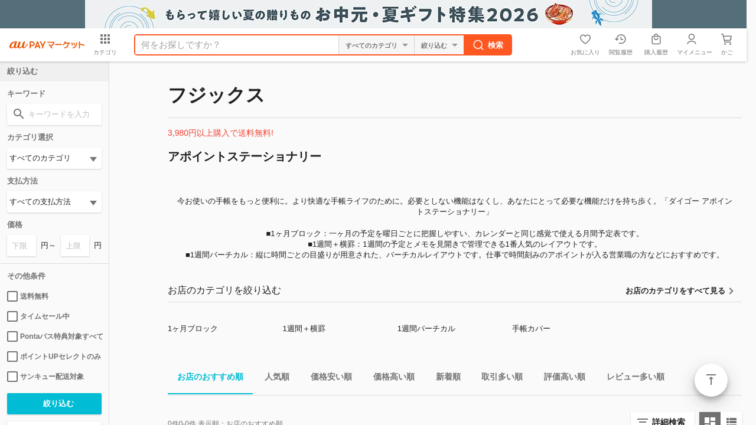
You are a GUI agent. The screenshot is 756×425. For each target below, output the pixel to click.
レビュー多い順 (630, 378)
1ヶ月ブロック (193, 328)
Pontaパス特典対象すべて (54, 336)
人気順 (272, 378)
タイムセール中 (38, 316)
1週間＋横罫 (303, 328)
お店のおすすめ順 (205, 378)
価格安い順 (326, 378)
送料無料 (27, 296)
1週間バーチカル (426, 328)
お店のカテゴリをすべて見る (675, 290)
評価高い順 (560, 378)
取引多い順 (497, 378)
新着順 (443, 378)
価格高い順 (389, 378)
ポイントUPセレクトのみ (54, 356)
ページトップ (711, 380)
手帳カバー (531, 328)
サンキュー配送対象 (45, 376)
